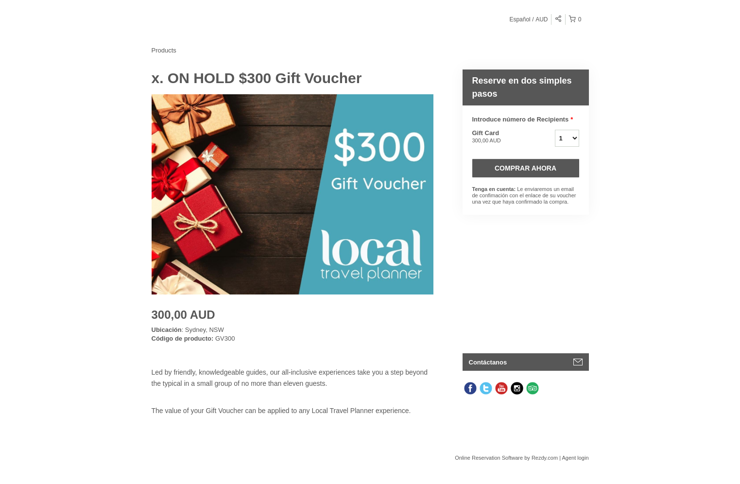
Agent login (575, 458)
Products (164, 50)
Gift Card (501, 137)
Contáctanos (488, 362)
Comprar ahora (525, 168)
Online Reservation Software (489, 458)
